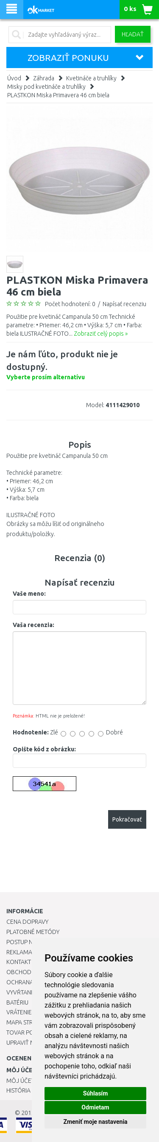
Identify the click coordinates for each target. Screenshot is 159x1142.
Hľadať (133, 34)
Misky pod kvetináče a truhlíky (46, 86)
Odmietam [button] (95, 1107)
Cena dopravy (27, 921)
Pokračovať (127, 819)
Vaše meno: (29, 593)
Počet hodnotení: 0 (70, 304)
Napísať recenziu (124, 304)
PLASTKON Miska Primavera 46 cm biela (58, 95)
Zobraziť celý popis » (101, 333)
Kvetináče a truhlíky (91, 78)
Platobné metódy (32, 931)
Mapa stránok (27, 1022)
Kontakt (18, 962)
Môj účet (20, 1080)
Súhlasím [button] (95, 1093)
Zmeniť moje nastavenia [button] (95, 1121)
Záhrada (43, 78)
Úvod (14, 78)
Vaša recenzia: (33, 625)
